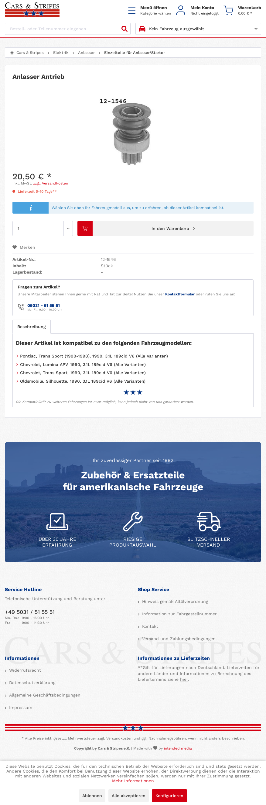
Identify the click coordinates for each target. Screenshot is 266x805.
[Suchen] (124, 29)
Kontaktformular (180, 294)
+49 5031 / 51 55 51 (30, 612)
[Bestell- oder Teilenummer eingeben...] (68, 29)
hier (184, 679)
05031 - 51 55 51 (43, 305)
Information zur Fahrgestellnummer (179, 613)
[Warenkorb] (242, 10)
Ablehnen (92, 795)
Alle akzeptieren (128, 795)
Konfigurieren (169, 795)
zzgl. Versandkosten (50, 183)
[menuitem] (148, 10)
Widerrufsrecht (24, 670)
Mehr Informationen (133, 780)
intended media (178, 748)
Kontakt (149, 626)
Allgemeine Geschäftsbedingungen (44, 695)
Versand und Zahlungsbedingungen (178, 638)
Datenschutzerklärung (31, 682)
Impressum (20, 707)
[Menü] (148, 10)
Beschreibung (31, 326)
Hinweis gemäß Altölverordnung (174, 601)
